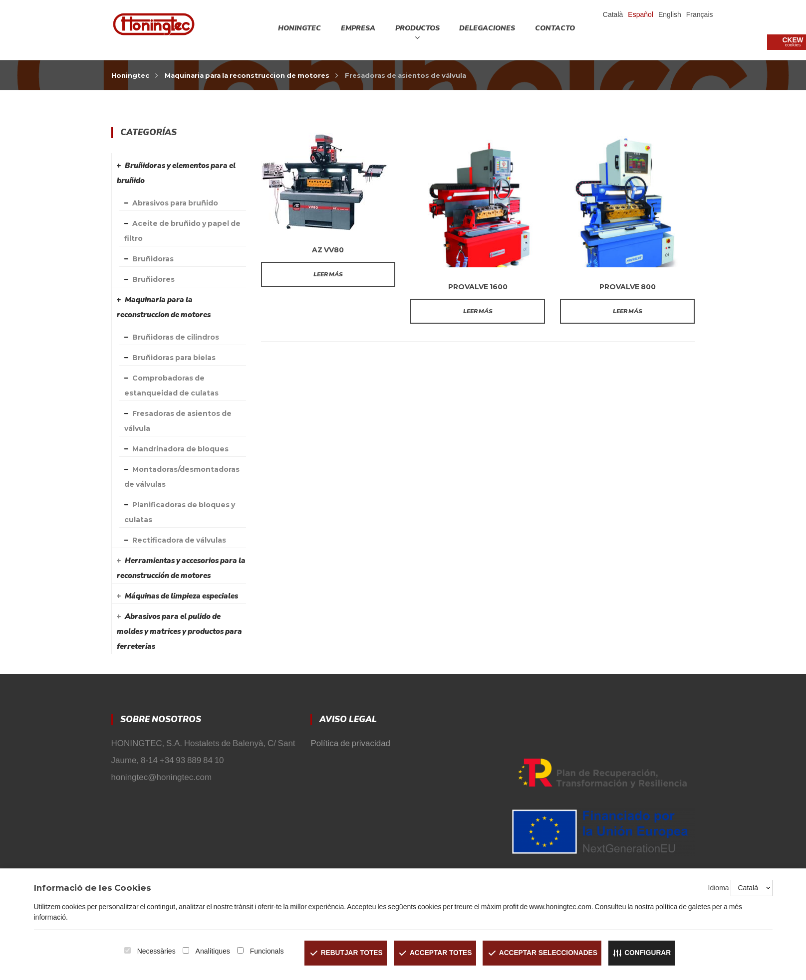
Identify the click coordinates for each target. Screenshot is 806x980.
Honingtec (130, 75)
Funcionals (263, 951)
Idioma (718, 888)
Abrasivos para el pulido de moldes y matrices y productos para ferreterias (179, 631)
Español (640, 14)
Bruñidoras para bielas (174, 357)
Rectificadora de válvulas (179, 540)
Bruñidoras (153, 258)
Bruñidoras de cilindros (175, 337)
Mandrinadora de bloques (180, 448)
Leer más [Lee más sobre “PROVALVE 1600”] (478, 311)
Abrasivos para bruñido (175, 202)
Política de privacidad (350, 743)
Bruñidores (153, 279)
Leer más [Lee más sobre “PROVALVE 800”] (627, 311)
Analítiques (209, 951)
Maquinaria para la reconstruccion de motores (247, 75)
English (669, 14)
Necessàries (153, 951)
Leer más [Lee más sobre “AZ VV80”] (328, 274)
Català (613, 14)
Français (699, 14)
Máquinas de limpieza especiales (181, 596)
